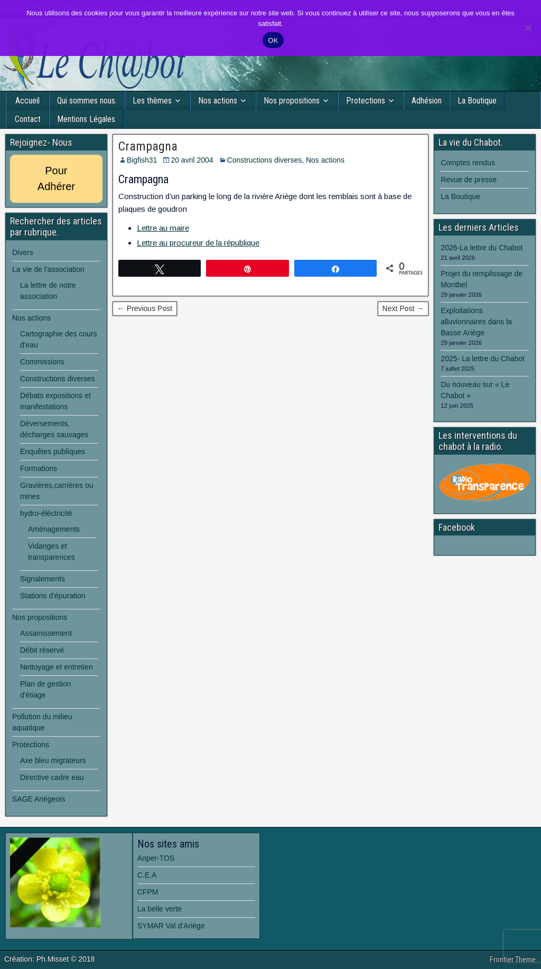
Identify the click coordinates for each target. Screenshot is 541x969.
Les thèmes (152, 101)
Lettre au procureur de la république (198, 242)
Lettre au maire (163, 227)
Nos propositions (292, 101)
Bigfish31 (142, 160)
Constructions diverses (264, 160)
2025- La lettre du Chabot (483, 358)
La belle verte (159, 909)
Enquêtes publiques (52, 451)
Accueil (27, 101)
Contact (28, 119)
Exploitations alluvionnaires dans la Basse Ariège (476, 321)
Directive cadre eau (52, 777)
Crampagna (148, 146)
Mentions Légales (86, 119)
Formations (38, 468)
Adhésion (427, 101)
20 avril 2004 (192, 160)
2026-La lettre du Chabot (482, 247)
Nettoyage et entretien (56, 667)
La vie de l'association (48, 269)
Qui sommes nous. (87, 101)
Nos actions (217, 101)
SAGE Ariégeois (38, 799)
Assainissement (46, 633)
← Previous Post (144, 308)
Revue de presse (469, 179)
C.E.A (147, 875)
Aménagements (54, 529)
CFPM (147, 892)
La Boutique (477, 101)
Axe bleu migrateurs (53, 760)
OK (273, 40)
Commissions (42, 362)
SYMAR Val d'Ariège (171, 925)
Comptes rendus (468, 162)
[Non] (528, 28)
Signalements (42, 579)
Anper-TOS (156, 858)
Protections (365, 101)
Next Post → (403, 308)
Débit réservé (42, 650)
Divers (22, 252)
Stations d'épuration (52, 595)
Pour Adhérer (56, 178)
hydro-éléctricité (46, 513)
